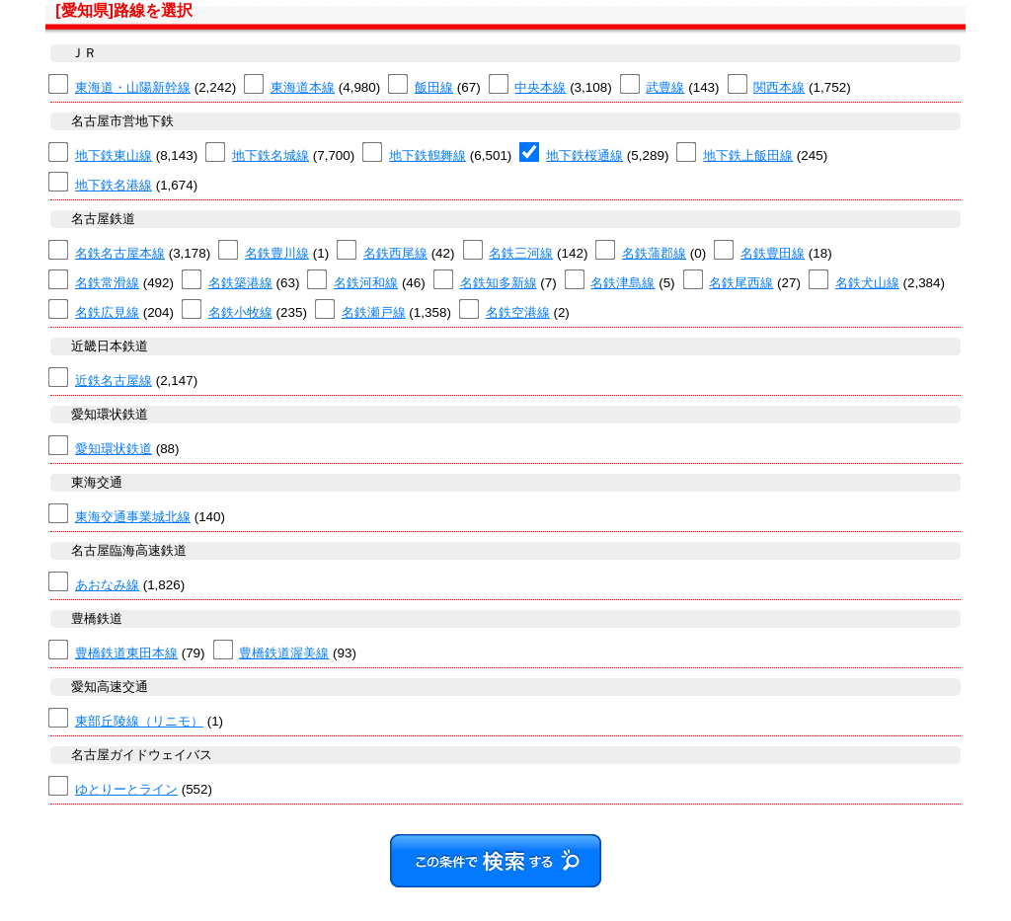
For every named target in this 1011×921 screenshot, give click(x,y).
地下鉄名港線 (113, 185)
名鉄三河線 (521, 253)
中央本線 (540, 87)
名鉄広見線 (107, 312)
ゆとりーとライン (126, 789)
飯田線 (434, 87)
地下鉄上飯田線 (748, 155)
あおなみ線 (107, 584)
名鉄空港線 (518, 312)
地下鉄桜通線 (584, 155)
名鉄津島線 (622, 282)
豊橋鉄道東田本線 (126, 653)
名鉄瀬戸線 (374, 312)
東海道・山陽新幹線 (133, 87)
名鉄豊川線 (277, 253)
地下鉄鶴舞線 (427, 155)
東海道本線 (303, 87)
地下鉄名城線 (270, 155)
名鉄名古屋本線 (120, 253)
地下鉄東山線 (113, 155)
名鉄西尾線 (395, 253)
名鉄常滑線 (107, 282)
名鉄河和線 (366, 282)
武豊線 (665, 87)
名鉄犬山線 (867, 282)
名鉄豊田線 (772, 253)
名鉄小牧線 (240, 312)
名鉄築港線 (240, 282)
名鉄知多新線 (498, 282)
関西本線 (779, 87)
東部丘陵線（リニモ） (139, 721)
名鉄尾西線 (741, 282)
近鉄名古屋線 (113, 380)
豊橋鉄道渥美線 (284, 653)
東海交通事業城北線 (133, 516)
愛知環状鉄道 (113, 448)
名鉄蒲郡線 (654, 253)
